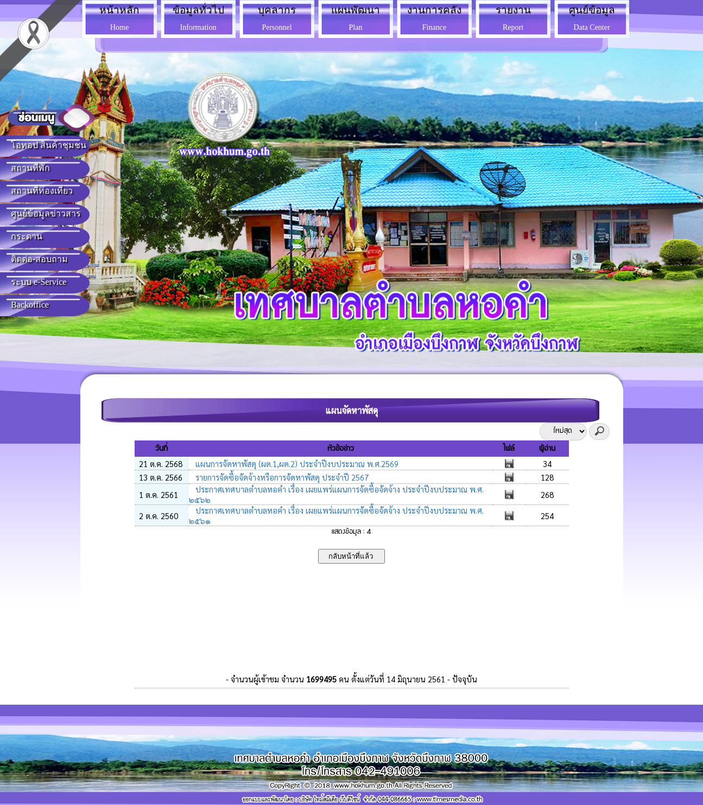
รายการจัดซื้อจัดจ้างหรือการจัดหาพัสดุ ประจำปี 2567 (281, 477)
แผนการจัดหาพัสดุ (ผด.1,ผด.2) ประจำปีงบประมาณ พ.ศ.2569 (295, 463)
